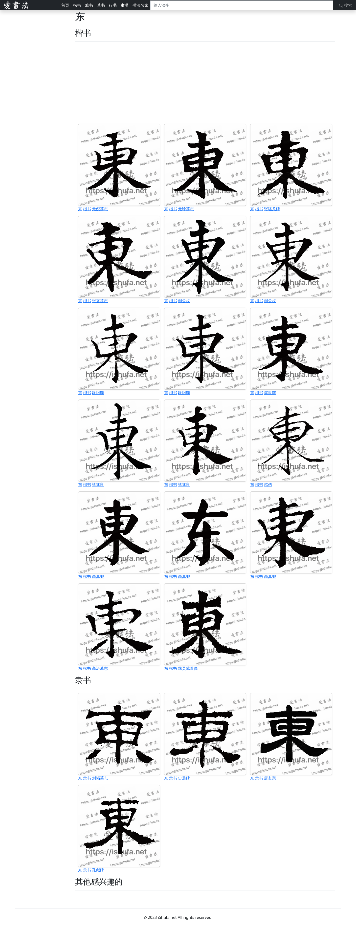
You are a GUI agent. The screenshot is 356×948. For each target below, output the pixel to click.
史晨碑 (184, 778)
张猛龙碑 (272, 208)
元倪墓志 (100, 208)
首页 (65, 5)
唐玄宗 (270, 778)
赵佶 (268, 484)
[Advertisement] (205, 82)
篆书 (89, 5)
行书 (113, 5)
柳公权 (184, 300)
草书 (101, 5)
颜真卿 (98, 576)
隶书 (125, 5)
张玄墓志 (100, 300)
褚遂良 (98, 484)
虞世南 (270, 392)
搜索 (345, 5)
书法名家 (140, 5)
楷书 (77, 5)
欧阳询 (98, 392)
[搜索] (241, 5)
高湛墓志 (100, 668)
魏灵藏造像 (188, 668)
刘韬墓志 (100, 778)
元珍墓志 (186, 208)
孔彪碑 (98, 870)
